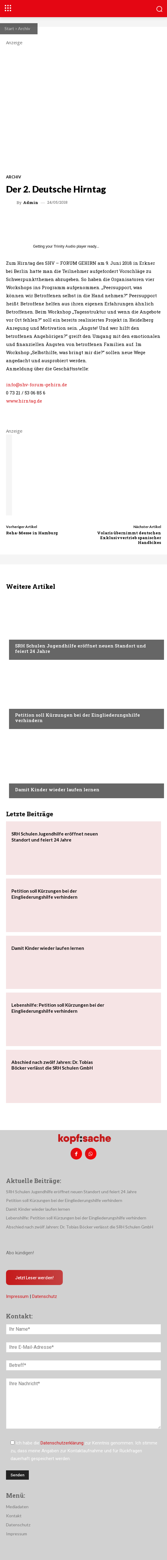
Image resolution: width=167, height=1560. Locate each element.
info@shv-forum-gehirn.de (36, 385)
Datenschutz (44, 1296)
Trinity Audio (65, 246)
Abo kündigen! (20, 1253)
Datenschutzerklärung (62, 1443)
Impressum (17, 1296)
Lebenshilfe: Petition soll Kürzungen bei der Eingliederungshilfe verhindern (76, 1217)
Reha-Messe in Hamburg (32, 533)
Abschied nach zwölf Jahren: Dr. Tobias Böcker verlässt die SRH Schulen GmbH (52, 1065)
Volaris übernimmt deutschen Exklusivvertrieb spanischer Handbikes (129, 537)
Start (9, 28)
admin (30, 203)
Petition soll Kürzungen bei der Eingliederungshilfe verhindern (77, 717)
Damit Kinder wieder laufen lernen (57, 789)
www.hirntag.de (24, 401)
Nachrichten (28, 634)
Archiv (24, 28)
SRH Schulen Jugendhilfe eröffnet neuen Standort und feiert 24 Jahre (80, 648)
